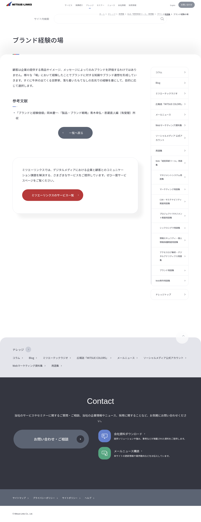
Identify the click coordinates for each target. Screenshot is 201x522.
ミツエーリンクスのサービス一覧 (53, 195)
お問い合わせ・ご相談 (51, 438)
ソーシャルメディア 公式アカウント (169, 138)
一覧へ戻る (76, 133)
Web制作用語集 (163, 280)
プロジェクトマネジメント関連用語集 (171, 215)
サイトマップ (19, 497)
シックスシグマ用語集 (170, 227)
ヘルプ (88, 497)
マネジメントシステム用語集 (171, 177)
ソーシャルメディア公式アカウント (164, 358)
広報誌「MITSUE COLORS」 (169, 104)
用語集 (159, 150)
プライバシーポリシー (44, 497)
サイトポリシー (70, 497)
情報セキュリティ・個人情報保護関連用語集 (171, 240)
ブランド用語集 (167, 270)
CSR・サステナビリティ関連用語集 (171, 201)
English (172, 5)
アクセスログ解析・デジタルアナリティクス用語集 (171, 256)
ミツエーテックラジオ (167, 93)
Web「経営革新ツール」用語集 (169, 162)
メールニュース (163, 114)
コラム (159, 72)
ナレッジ (18, 349)
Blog (158, 82)
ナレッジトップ (163, 294)
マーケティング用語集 (170, 189)
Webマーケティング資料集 (169, 125)
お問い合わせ (186, 4)
